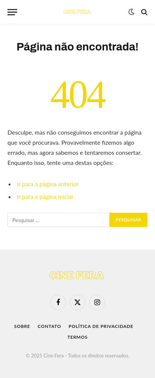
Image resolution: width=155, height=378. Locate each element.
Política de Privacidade (101, 326)
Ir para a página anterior (48, 183)
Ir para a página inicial (45, 196)
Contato (49, 326)
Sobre (22, 326)
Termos (77, 337)
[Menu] (12, 12)
